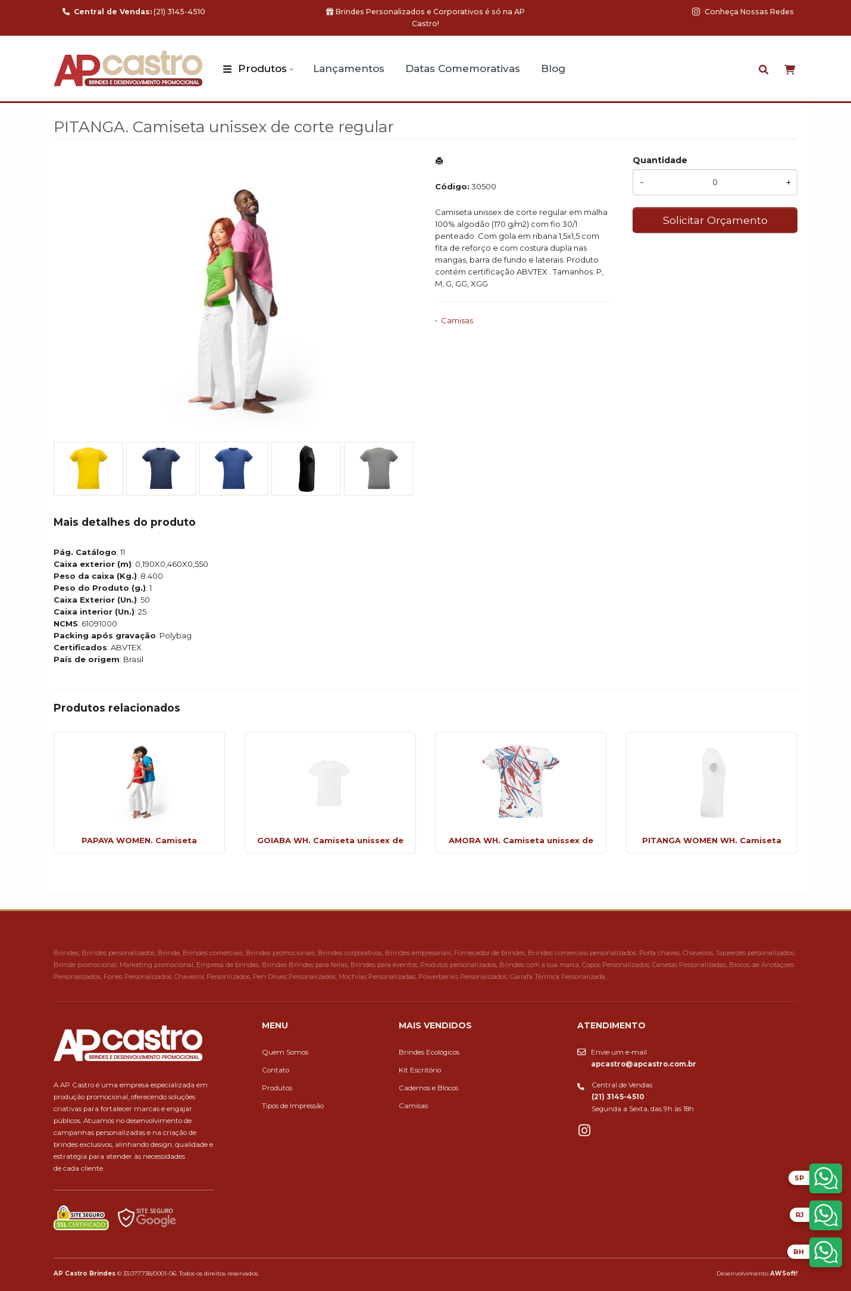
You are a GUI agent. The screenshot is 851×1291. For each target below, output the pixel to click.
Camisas (457, 320)
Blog (553, 68)
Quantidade (660, 160)
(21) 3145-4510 (133, 11)
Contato (275, 1070)
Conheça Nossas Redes (743, 11)
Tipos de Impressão (293, 1106)
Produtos (262, 68)
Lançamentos (348, 68)
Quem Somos (285, 1052)
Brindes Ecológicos (429, 1052)
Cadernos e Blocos (428, 1088)
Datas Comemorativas (462, 68)
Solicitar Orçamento (715, 220)
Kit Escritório (420, 1070)
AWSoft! (783, 1273)
